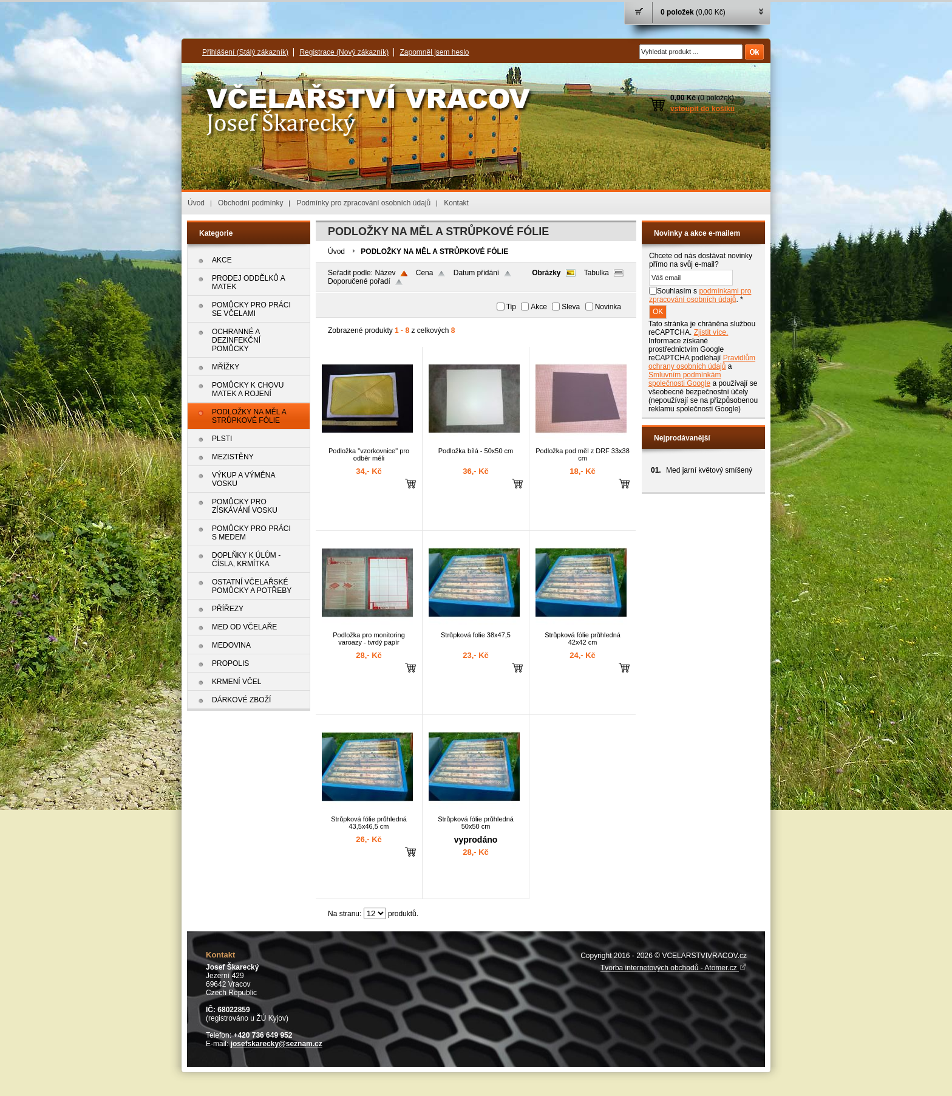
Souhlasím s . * (700, 295)
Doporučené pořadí (359, 281)
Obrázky (546, 273)
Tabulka (596, 273)
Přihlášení (245, 52)
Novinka (608, 307)
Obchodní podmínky (250, 203)
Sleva (571, 307)
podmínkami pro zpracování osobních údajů (700, 295)
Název (385, 273)
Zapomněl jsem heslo (434, 52)
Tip (511, 307)
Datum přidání (476, 273)
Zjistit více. (711, 332)
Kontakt (456, 203)
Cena (424, 273)
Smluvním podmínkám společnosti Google (684, 379)
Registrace (344, 52)
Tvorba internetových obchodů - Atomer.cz (673, 968)
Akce (539, 307)
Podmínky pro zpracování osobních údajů (363, 203)
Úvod (196, 203)
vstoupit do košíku (702, 108)
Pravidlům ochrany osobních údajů (701, 362)
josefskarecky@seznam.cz (276, 1043)
